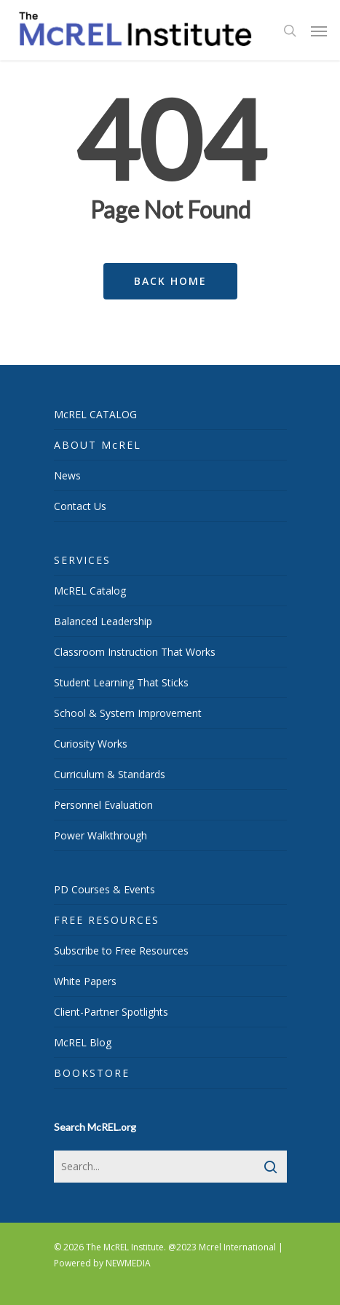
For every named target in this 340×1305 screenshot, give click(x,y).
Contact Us (80, 506)
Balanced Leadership (103, 621)
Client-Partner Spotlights (111, 1012)
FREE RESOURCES (106, 920)
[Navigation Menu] (319, 30)
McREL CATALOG (95, 414)
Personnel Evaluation (103, 805)
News (67, 475)
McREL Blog (82, 1042)
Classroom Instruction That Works (135, 652)
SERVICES (82, 560)
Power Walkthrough (100, 835)
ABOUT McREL (97, 445)
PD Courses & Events (104, 889)
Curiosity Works (90, 744)
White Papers (85, 981)
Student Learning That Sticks (121, 682)
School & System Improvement (128, 713)
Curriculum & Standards (109, 774)
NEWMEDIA (128, 1263)
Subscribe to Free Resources (121, 950)
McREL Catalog (90, 590)
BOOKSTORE (92, 1073)
